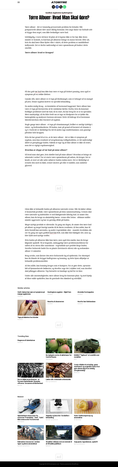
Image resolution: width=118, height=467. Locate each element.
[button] (19, 2)
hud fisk (53, 232)
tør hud (38, 91)
